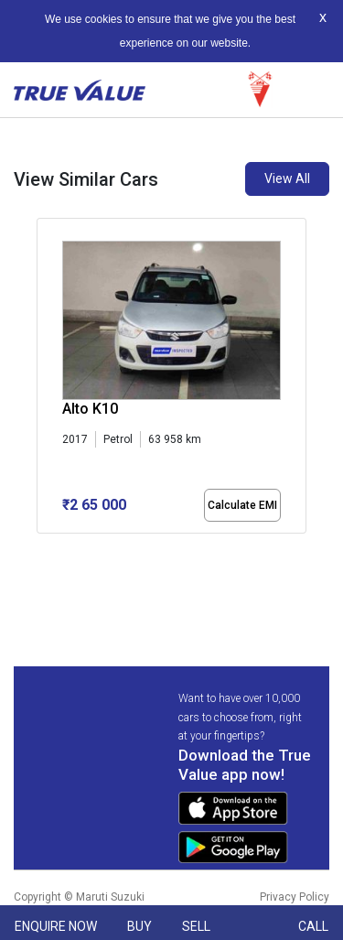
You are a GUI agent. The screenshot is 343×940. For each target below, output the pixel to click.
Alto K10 (90, 408)
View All (287, 178)
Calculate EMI (242, 505)
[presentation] (46, 401)
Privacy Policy (294, 897)
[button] (42, 549)
